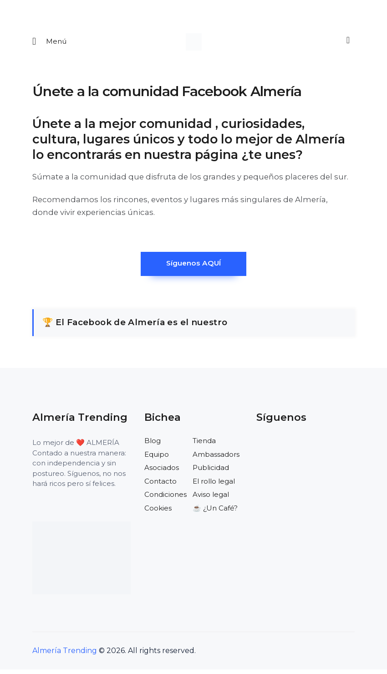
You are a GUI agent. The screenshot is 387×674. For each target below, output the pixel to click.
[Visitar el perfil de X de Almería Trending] (283, 449)
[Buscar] (346, 42)
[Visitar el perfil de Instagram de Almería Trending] (303, 449)
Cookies (158, 512)
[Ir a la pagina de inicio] (194, 43)
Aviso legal (211, 499)
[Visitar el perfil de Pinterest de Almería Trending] (323, 449)
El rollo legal (214, 485)
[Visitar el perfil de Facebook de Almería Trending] (263, 449)
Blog (152, 445)
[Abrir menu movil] (49, 43)
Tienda (204, 445)
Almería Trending (64, 655)
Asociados (161, 472)
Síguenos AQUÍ (193, 267)
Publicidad (211, 472)
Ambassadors (216, 458)
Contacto (160, 485)
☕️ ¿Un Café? (215, 512)
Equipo (156, 458)
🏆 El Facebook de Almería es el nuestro (134, 327)
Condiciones (165, 499)
